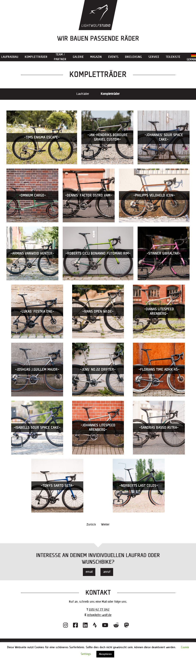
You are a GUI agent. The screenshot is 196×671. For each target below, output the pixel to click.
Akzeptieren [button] (105, 654)
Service (153, 56)
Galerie (78, 56)
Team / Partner (60, 57)
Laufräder (82, 93)
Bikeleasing (133, 56)
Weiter (105, 524)
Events (113, 56)
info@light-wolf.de (99, 615)
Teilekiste (173, 56)
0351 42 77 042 (99, 609)
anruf (106, 571)
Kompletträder (36, 56)
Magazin (96, 56)
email (89, 571)
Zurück (91, 524)
